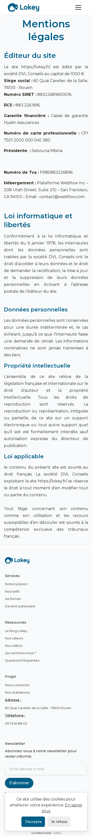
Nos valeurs (14, 638)
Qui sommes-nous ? (20, 653)
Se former (13, 599)
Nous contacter (17, 685)
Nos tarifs (12, 591)
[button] (78, 7)
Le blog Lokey (16, 631)
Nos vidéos (13, 646)
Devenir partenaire (20, 606)
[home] (23, 7)
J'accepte (33, 821)
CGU (57, 833)
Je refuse (59, 821)
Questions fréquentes (22, 660)
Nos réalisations (17, 692)
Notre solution (16, 584)
